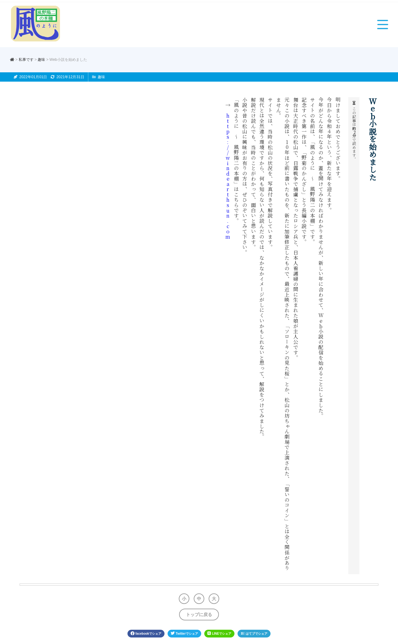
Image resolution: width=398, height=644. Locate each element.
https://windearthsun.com (228, 176)
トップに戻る (199, 614)
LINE (219, 633)
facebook (146, 633)
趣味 (41, 59)
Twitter (184, 633)
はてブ (254, 633)
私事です (26, 59)
